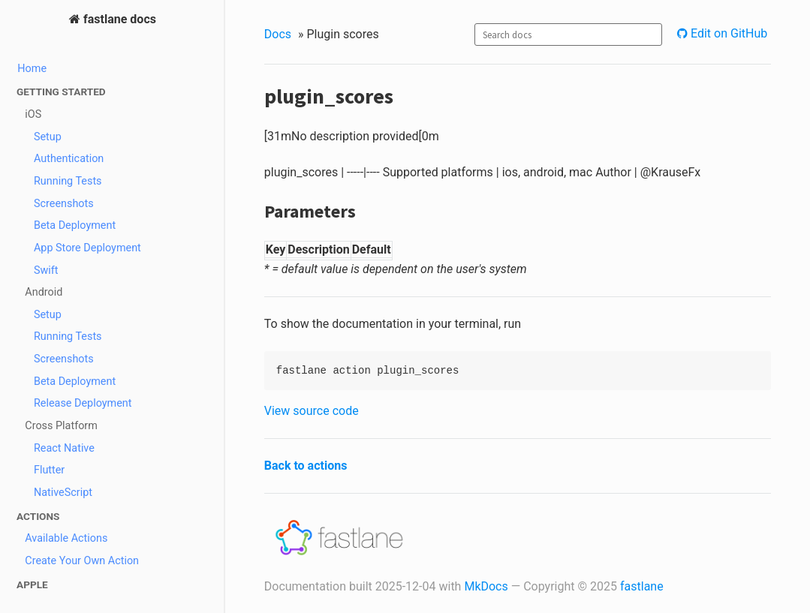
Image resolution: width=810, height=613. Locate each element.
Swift (46, 270)
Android (43, 292)
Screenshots (64, 203)
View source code (311, 411)
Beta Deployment (75, 225)
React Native (64, 448)
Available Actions (66, 538)
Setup (48, 137)
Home (32, 68)
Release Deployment (83, 403)
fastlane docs (118, 19)
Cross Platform (61, 425)
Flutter (49, 470)
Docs (277, 34)
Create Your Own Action (82, 560)
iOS (33, 114)
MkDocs (485, 586)
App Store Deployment (87, 248)
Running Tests (68, 181)
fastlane (642, 586)
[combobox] (568, 34)
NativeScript (63, 492)
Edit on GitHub (727, 33)
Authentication (69, 158)
